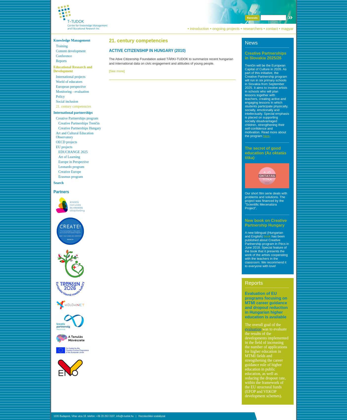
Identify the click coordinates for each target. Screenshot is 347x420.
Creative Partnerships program (77, 118)
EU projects (64, 147)
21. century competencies (73, 106)
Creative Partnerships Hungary (80, 128)
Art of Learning (69, 157)
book (267, 236)
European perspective (71, 87)
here (266, 136)
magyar (287, 28)
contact (272, 28)
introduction (199, 28)
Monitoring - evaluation (72, 91)
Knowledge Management (72, 40)
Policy (60, 96)
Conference (64, 56)
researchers (253, 28)
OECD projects (66, 142)
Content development (71, 51)
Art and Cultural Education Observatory (75, 135)
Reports (61, 61)
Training (62, 46)
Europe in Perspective (74, 162)
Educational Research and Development (73, 69)
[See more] (117, 71)
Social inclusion (67, 101)
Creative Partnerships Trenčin (79, 123)
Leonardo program (71, 167)
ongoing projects (226, 28)
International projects (70, 77)
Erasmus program (71, 177)
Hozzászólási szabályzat (151, 416)
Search (59, 183)
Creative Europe (70, 172)
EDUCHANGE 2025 (73, 152)
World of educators (69, 82)
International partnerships (73, 113)
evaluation (253, 329)
